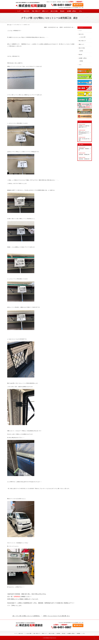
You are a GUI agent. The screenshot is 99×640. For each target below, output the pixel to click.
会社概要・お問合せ (71, 11)
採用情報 (78, 633)
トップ (18, 11)
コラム (80, 11)
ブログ (80, 121)
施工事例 (81, 50)
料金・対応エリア (36, 11)
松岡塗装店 (47, 637)
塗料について (45, 11)
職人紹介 (62, 11)
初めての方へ (27, 11)
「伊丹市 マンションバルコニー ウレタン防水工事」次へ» (56, 615)
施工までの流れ (54, 11)
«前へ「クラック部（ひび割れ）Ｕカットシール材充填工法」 (26, 615)
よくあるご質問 (28, 633)
